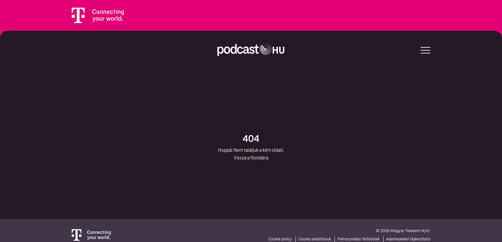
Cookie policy (280, 239)
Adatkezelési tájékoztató (408, 239)
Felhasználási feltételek (358, 239)
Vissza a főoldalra (251, 158)
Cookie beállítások (314, 239)
